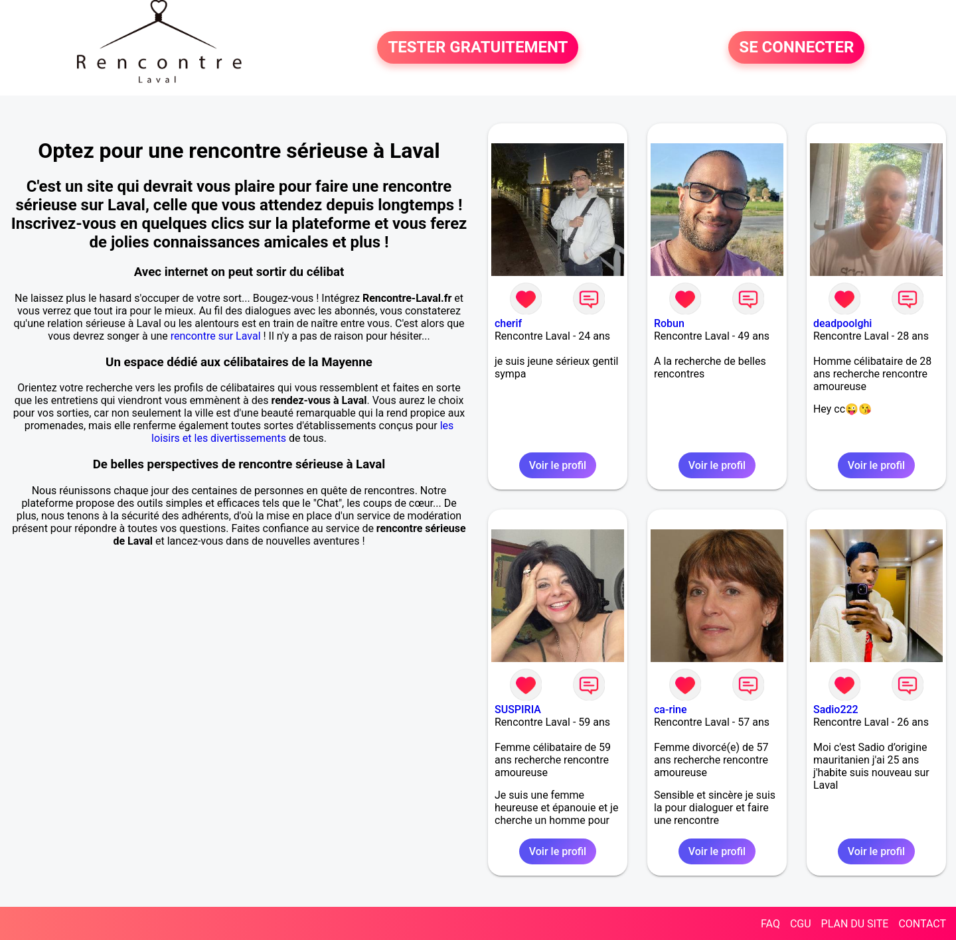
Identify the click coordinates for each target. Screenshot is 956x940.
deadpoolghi (842, 323)
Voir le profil (557, 465)
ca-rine (670, 709)
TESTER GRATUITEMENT (478, 47)
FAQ (770, 923)
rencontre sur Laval (216, 336)
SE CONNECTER (796, 47)
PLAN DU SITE (855, 923)
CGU (800, 923)
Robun (669, 323)
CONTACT (922, 923)
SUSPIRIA (518, 709)
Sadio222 (835, 709)
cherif (508, 323)
